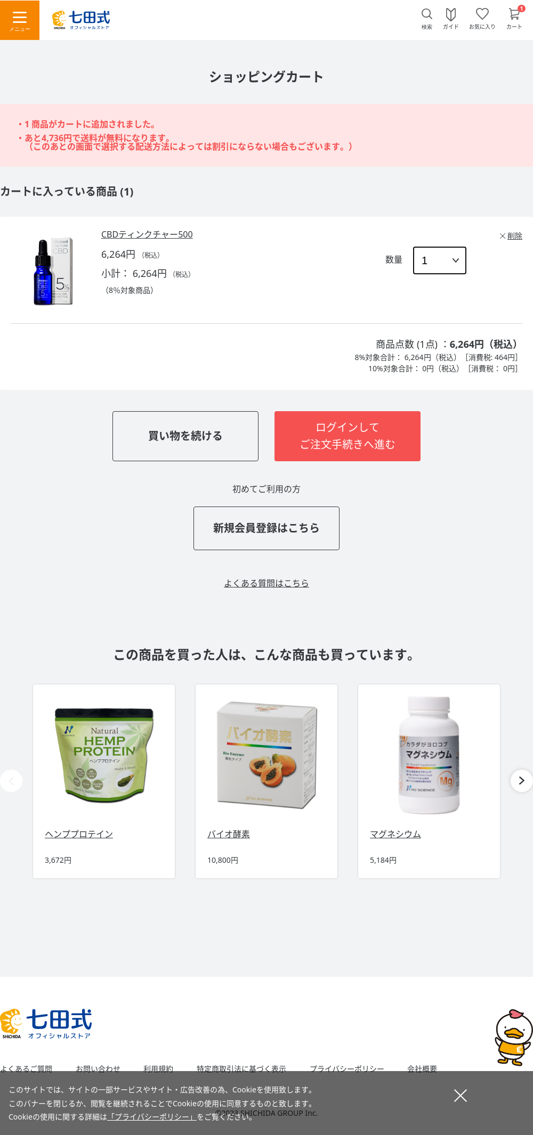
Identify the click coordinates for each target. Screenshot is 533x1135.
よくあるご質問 (26, 1069)
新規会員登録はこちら (266, 528)
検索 (427, 27)
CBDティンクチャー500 (147, 234)
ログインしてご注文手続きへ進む (347, 436)
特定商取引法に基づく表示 (241, 1069)
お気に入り (482, 26)
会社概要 (422, 1069)
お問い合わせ (98, 1069)
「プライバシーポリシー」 (152, 1117)
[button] (522, 781)
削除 (514, 236)
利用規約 (158, 1069)
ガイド (451, 26)
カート (514, 26)
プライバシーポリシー (347, 1069)
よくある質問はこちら (266, 583)
